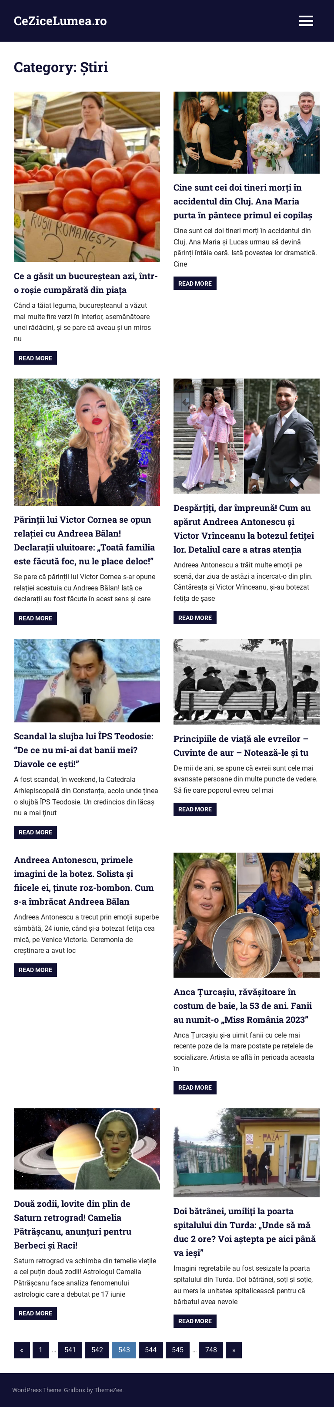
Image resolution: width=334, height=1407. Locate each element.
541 (70, 1350)
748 (211, 1350)
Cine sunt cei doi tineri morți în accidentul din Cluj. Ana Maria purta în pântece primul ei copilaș (243, 201)
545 (178, 1350)
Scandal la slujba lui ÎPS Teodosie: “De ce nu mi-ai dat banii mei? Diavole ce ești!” (83, 749)
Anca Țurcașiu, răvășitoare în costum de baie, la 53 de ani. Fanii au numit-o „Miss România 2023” (243, 1005)
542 (97, 1350)
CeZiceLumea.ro (60, 21)
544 (151, 1350)
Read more (35, 358)
